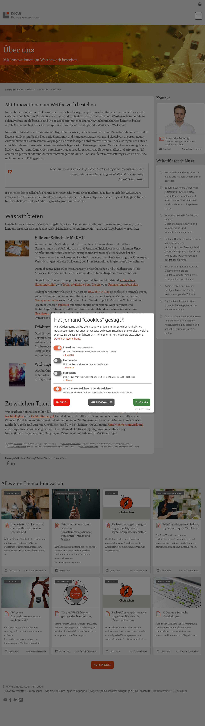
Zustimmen (141, 402)
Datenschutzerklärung (67, 338)
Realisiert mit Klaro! (142, 408)
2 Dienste (68, 367)
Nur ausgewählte (101, 402)
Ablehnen (61, 402)
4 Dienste (68, 355)
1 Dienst (67, 380)
